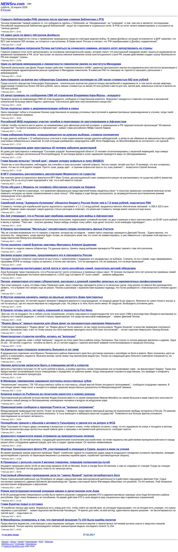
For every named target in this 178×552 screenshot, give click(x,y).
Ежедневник (31, 541)
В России (6, 10)
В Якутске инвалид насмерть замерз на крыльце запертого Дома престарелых (52, 297)
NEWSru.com (13, 4)
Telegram (49, 541)
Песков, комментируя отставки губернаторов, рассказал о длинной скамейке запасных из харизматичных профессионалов (81, 281)
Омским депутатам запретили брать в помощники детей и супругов (45, 365)
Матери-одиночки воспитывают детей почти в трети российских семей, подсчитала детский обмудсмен (68, 268)
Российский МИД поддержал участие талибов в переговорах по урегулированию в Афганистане (64, 121)
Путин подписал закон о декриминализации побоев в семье (40, 108)
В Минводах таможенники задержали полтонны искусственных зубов (46, 381)
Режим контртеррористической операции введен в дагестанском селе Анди (50, 491)
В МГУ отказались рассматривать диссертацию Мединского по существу (48, 173)
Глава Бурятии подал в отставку (22, 504)
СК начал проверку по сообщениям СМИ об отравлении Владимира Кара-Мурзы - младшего (60, 95)
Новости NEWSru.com (13, 546)
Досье (13, 541)
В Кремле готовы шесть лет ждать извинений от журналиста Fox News (46, 310)
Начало (5, 541)
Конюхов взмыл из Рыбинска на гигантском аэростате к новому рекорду (48, 394)
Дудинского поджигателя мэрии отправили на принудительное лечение (47, 436)
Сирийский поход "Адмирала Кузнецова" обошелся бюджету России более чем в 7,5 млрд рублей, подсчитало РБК (76, 202)
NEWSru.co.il (7, 544)
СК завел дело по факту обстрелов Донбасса (30, 35)
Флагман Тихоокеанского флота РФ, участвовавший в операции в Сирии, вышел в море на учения (65, 449)
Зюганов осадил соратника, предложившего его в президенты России (46, 255)
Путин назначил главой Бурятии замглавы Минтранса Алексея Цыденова (48, 244)
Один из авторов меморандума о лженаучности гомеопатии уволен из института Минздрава (61, 63)
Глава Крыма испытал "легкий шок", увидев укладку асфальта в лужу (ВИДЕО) (52, 160)
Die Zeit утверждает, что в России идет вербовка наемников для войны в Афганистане (57, 215)
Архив (21, 541)
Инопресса (31, 544)
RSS (41, 541)
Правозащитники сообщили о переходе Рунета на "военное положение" (47, 407)
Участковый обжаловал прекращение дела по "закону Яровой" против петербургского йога (60, 475)
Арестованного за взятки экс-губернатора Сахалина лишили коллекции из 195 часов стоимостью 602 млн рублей (74, 79)
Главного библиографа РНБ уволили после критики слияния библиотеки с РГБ (52, 19)
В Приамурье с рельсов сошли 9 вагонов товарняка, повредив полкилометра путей (55, 462)
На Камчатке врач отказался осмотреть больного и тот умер (40, 349)
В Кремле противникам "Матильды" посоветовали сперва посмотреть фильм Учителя (57, 229)
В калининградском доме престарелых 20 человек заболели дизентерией (48, 147)
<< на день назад (10, 535)
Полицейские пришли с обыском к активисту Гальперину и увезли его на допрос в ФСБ (58, 422)
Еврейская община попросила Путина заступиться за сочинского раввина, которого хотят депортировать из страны (76, 48)
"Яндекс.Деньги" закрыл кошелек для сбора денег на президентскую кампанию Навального (61, 323)
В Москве (19, 544)
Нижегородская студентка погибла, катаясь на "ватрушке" (38, 336)
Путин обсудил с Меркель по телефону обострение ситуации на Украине (48, 187)
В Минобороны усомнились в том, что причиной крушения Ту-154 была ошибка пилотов (58, 519)
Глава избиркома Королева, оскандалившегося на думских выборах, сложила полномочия (60, 134)
